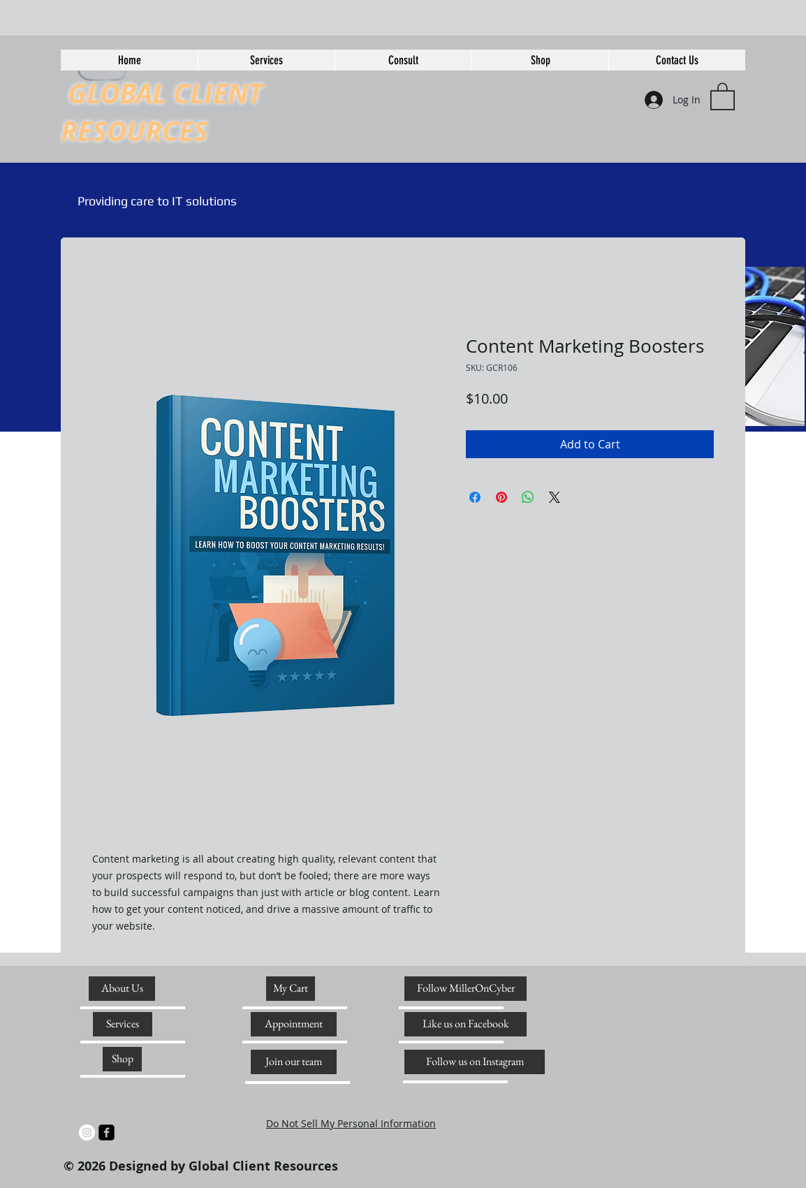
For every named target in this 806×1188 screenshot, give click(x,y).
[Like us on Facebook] (465, 1024)
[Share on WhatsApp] (528, 497)
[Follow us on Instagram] (474, 1062)
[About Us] (122, 988)
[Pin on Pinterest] (501, 497)
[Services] (122, 1024)
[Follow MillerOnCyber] (465, 988)
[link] (722, 95)
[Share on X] (554, 497)
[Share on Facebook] (475, 497)
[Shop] (122, 1059)
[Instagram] (87, 1132)
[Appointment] (294, 1024)
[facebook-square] (106, 1132)
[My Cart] (290, 988)
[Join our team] (294, 1062)
